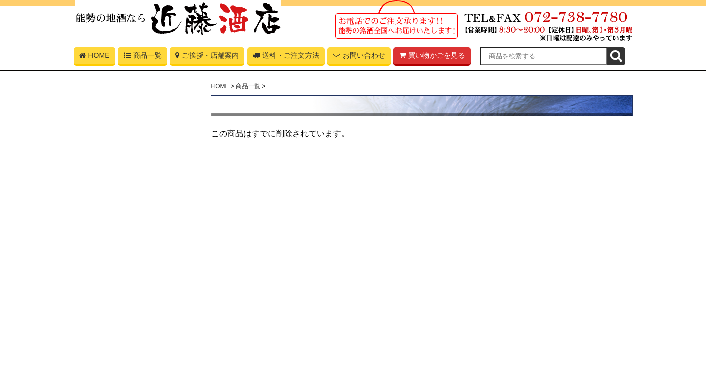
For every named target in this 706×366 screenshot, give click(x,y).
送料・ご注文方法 (286, 58)
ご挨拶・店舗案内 (207, 58)
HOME (94, 58)
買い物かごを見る (432, 58)
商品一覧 (143, 58)
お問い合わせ (359, 58)
